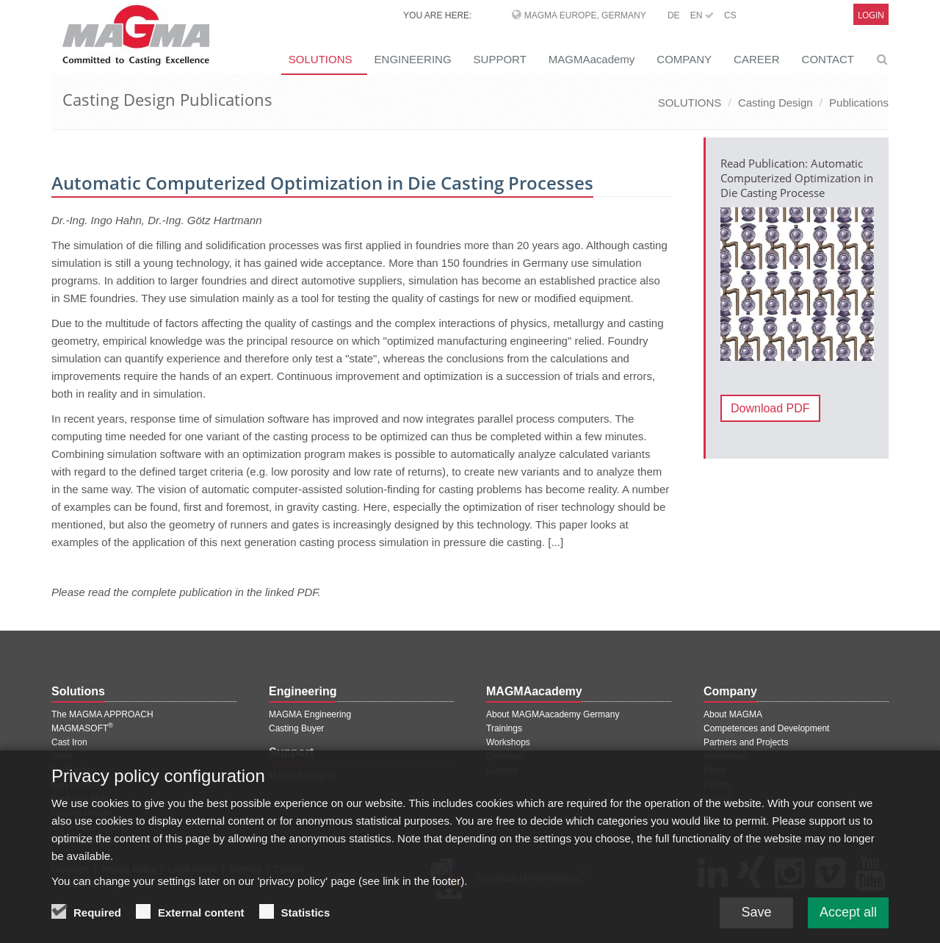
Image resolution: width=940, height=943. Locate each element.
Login (871, 15)
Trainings (504, 728)
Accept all (848, 922)
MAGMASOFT (82, 728)
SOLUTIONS (320, 59)
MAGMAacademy (592, 59)
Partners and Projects (746, 742)
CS (730, 15)
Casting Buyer (296, 728)
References (726, 756)
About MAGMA (733, 714)
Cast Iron (69, 742)
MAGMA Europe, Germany (585, 15)
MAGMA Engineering (310, 714)
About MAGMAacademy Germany (552, 714)
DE (674, 15)
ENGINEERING (413, 59)
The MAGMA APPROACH (102, 714)
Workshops (508, 742)
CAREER (757, 59)
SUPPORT (500, 59)
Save (756, 922)
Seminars (505, 756)
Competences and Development (766, 728)
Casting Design (775, 102)
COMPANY (684, 59)
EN (702, 15)
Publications (859, 102)
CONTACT (828, 59)
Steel (61, 756)
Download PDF (770, 408)
